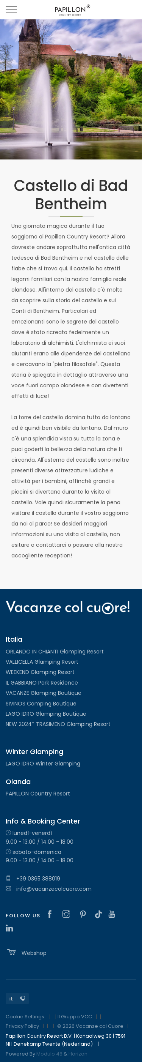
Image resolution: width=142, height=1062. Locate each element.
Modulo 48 (49, 1053)
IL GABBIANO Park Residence (42, 682)
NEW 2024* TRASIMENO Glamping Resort (58, 724)
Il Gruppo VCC (75, 1016)
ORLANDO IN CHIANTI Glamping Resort (55, 651)
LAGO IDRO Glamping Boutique (46, 714)
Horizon (78, 1053)
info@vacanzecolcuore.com (49, 889)
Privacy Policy (22, 1026)
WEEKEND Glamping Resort (40, 672)
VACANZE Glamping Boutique (43, 693)
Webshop (26, 952)
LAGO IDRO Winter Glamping (43, 763)
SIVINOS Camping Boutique (41, 703)
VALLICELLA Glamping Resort (42, 662)
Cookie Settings (25, 1016)
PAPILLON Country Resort (38, 793)
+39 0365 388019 (33, 878)
